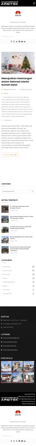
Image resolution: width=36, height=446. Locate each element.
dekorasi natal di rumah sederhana (19, 107)
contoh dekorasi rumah (10, 97)
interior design (23, 114)
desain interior (19, 111)
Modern (5, 286)
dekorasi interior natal (12, 99)
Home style (6, 274)
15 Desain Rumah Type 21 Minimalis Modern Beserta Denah (20, 227)
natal (22, 116)
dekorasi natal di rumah (12, 104)
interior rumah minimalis (13, 116)
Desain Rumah (7, 270)
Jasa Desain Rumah (9, 282)
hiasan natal (9, 114)
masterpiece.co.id (7, 36)
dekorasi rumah (6, 109)
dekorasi (20, 97)
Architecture (6, 266)
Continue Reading (10, 155)
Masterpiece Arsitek (10, 89)
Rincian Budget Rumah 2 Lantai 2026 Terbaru (21, 237)
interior (16, 114)
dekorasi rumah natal (7, 111)
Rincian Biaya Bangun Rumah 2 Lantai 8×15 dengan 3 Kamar (21, 217)
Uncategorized (7, 293)
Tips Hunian (6, 290)
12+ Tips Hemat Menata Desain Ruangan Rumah (19, 207)
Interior (6, 93)
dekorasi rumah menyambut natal (22, 109)
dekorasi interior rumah (17, 102)
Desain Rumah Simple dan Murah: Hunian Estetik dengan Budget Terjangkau (20, 248)
